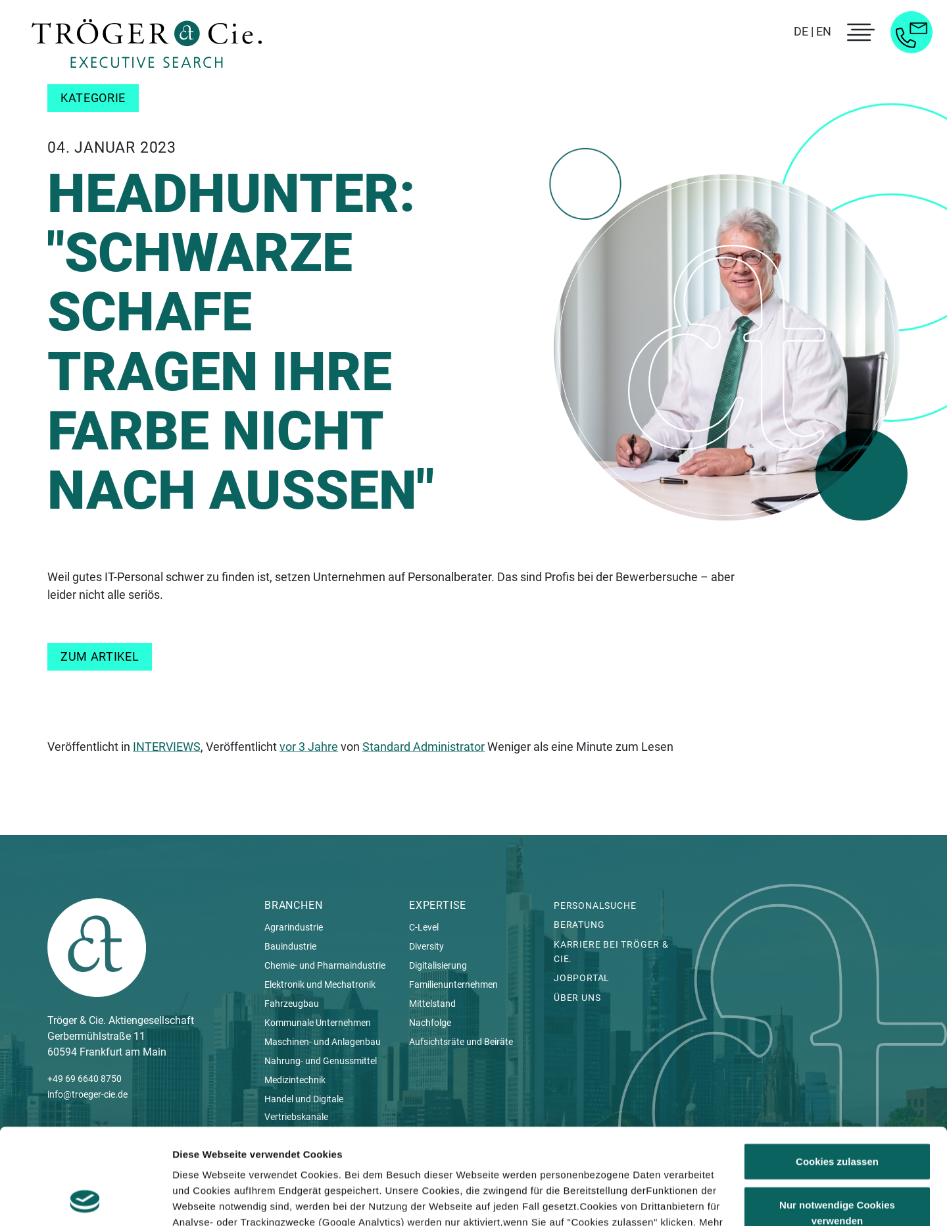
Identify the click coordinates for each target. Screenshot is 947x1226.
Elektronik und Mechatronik (320, 984)
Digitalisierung (438, 965)
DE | (803, 31)
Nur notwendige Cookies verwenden (837, 1122)
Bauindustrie (290, 946)
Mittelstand (432, 1003)
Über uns (577, 997)
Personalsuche (595, 905)
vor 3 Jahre (308, 746)
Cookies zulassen (837, 1071)
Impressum (327, 1163)
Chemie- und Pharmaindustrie (324, 965)
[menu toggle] (859, 32)
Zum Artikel (100, 656)
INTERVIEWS (167, 746)
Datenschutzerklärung (227, 1163)
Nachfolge (430, 1022)
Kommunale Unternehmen (317, 1022)
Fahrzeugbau (291, 1003)
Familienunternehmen (453, 984)
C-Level (424, 927)
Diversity (426, 946)
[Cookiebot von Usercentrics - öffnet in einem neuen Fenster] (85, 1200)
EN (823, 31)
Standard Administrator (423, 746)
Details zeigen (205, 1200)
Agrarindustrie (293, 927)
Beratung (579, 924)
